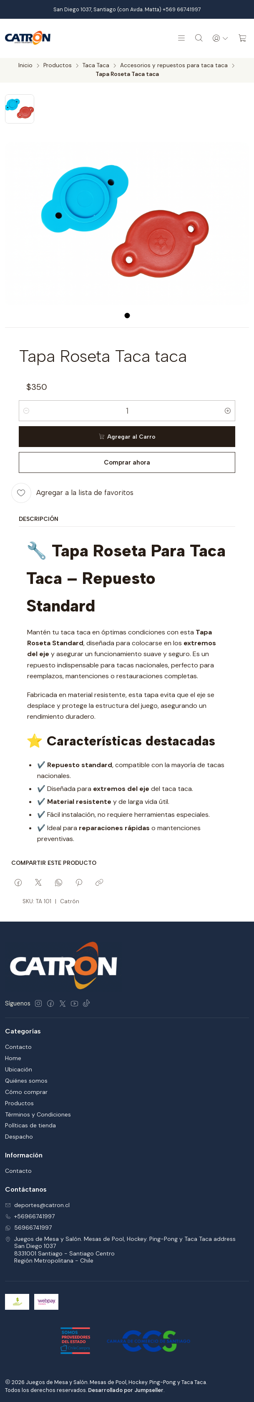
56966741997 (28, 1229)
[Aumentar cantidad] (228, 412)
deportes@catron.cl (37, 1206)
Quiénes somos (26, 1082)
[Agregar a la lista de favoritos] (72, 494)
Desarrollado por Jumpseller (125, 1391)
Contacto (18, 1048)
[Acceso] (219, 38)
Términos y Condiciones (38, 1115)
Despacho (19, 1138)
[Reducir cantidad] (26, 412)
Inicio (25, 67)
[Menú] (177, 38)
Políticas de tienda (30, 1126)
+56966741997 (30, 1217)
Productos (57, 67)
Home (13, 1059)
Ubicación (18, 1070)
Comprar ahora (127, 463)
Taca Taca (96, 67)
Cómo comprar (26, 1093)
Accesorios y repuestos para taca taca (174, 67)
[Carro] (242, 38)
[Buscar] (196, 38)
